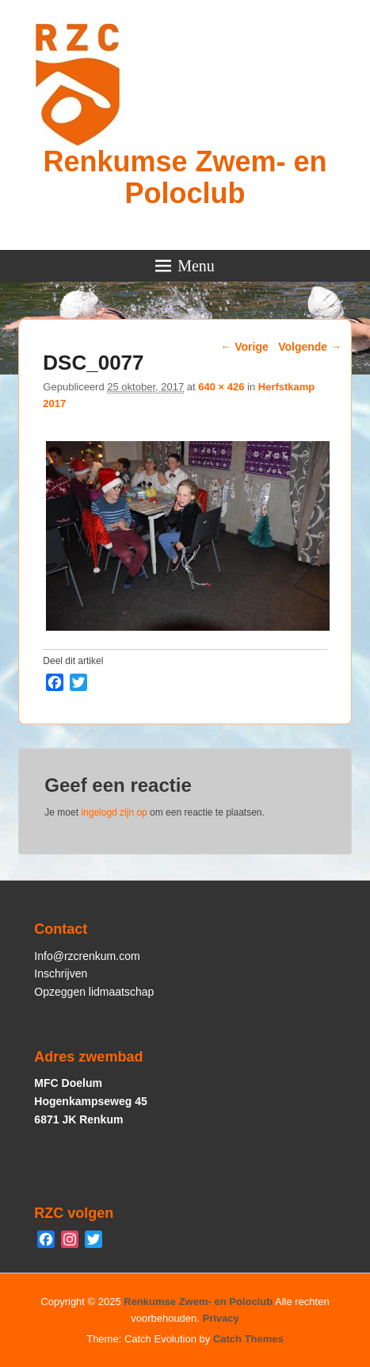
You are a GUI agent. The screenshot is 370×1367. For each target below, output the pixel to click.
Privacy (221, 1318)
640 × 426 (221, 387)
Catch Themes (248, 1339)
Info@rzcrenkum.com (86, 956)
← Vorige (244, 346)
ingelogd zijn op (114, 812)
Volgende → (309, 346)
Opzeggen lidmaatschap (94, 991)
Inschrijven (60, 973)
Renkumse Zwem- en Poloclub (184, 177)
